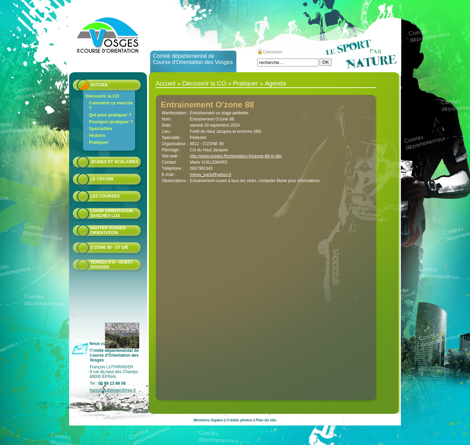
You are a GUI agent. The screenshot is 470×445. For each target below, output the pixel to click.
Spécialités (100, 128)
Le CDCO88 (101, 179)
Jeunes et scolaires (114, 162)
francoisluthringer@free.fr (113, 390)
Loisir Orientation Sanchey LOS (111, 213)
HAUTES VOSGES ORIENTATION (108, 230)
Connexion (272, 52)
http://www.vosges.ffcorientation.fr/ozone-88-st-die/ (236, 156)
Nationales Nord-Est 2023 (89, 346)
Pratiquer (98, 142)
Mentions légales (208, 420)
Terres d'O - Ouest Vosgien (111, 264)
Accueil (99, 84)
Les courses (105, 196)
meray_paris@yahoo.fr (211, 174)
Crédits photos (239, 420)
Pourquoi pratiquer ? (111, 121)
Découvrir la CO (102, 96)
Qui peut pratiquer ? (110, 114)
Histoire (97, 135)
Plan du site (266, 420)
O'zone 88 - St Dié (109, 247)
